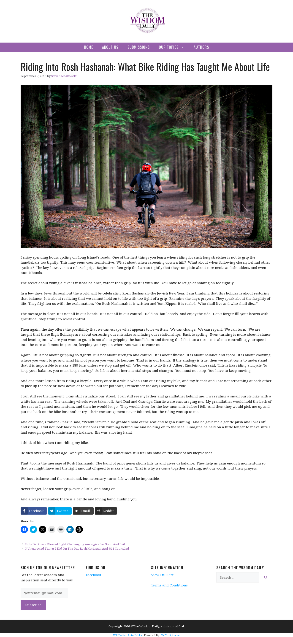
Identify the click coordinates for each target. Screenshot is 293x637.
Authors (201, 47)
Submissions (139, 47)
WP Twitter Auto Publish (128, 635)
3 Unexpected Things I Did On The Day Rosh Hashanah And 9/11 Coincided (77, 548)
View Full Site (162, 574)
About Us (110, 47)
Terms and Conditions (169, 585)
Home (88, 47)
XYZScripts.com (170, 635)
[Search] (265, 577)
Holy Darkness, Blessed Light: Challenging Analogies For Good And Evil (75, 544)
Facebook (93, 574)
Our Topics (174, 47)
